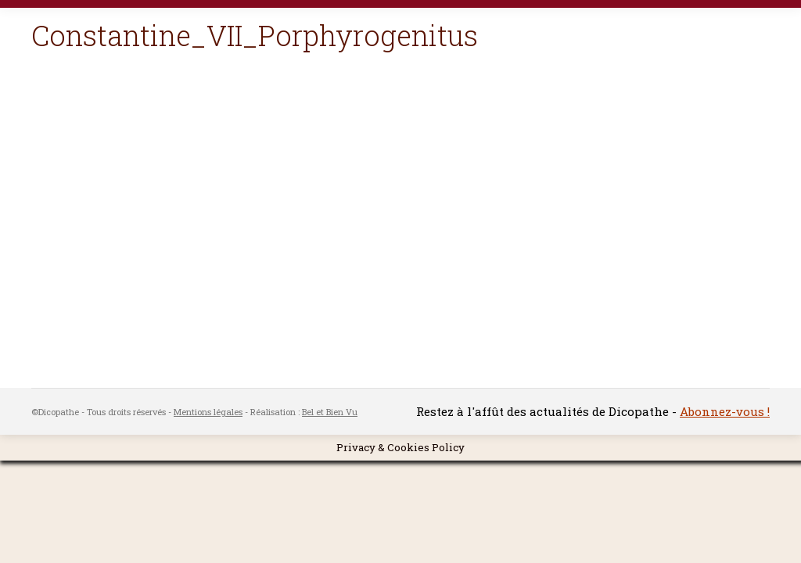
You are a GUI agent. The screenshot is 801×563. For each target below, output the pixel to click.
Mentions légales (208, 412)
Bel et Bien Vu (329, 412)
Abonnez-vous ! (725, 411)
